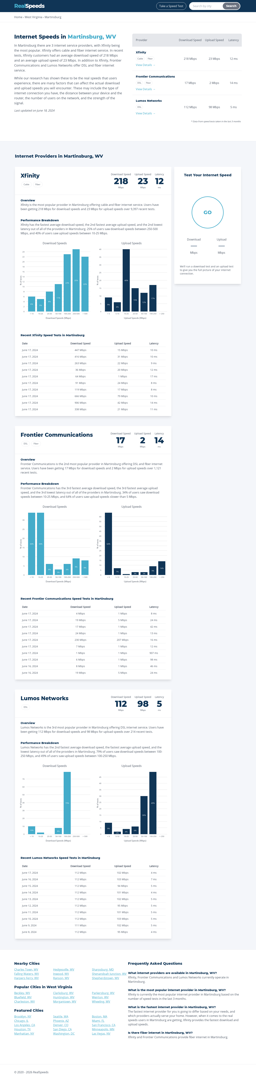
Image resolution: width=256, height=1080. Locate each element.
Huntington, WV (63, 997)
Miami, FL (98, 1021)
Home (18, 17)
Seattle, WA (60, 1016)
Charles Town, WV (26, 969)
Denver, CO (60, 1025)
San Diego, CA (62, 1029)
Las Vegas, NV (101, 1034)
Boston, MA (99, 1016)
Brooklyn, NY (22, 1016)
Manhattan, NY (24, 1034)
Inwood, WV (61, 974)
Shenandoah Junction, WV (109, 974)
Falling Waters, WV (26, 974)
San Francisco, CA (103, 1025)
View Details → (146, 65)
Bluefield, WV (23, 997)
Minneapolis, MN (103, 1029)
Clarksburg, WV (63, 993)
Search (231, 6)
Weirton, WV (100, 997)
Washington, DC (64, 1034)
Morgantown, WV (64, 1002)
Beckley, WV (22, 993)
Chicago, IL (21, 1021)
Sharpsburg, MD (103, 969)
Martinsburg (53, 17)
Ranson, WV (61, 978)
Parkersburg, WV (103, 993)
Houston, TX (22, 1029)
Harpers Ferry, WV (26, 978)
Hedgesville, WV (63, 969)
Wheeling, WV (101, 1002)
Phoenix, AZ (61, 1021)
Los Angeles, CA (24, 1025)
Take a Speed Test (171, 6)
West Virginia (33, 17)
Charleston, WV (24, 1002)
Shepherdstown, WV (105, 978)
